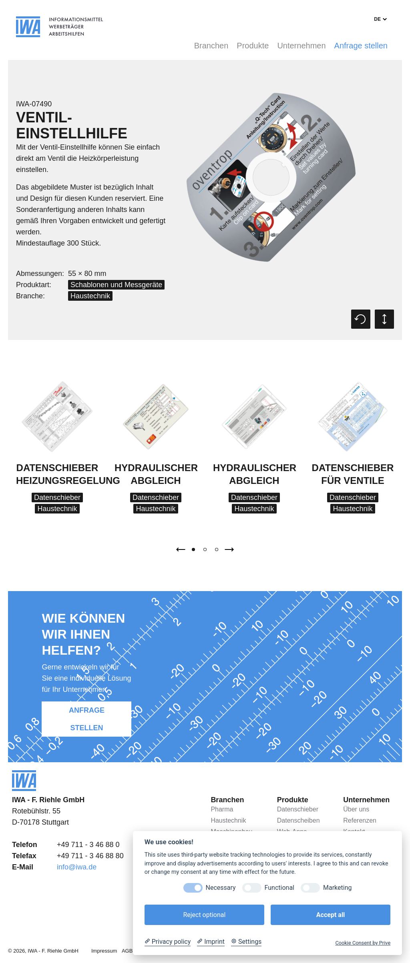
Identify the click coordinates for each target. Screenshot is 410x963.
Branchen (211, 45)
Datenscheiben (298, 820)
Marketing (337, 887)
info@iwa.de (76, 867)
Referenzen (359, 820)
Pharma (222, 809)
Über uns (356, 809)
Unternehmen (301, 45)
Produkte (253, 45)
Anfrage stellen (361, 45)
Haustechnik (90, 296)
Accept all (330, 915)
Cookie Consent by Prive (362, 943)
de (377, 19)
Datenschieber (57, 497)
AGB (127, 951)
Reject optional (204, 915)
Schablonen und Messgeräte (116, 285)
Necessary (221, 887)
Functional (279, 887)
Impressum (104, 951)
